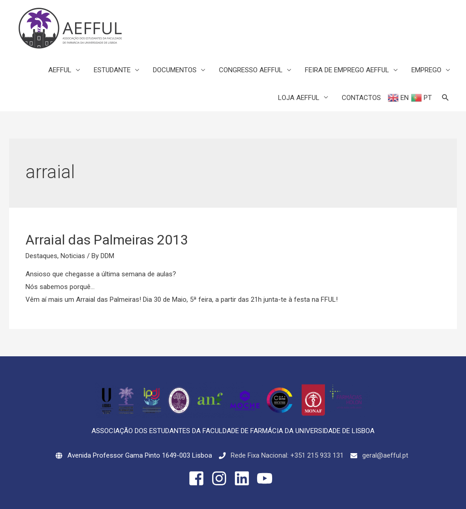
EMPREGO (426, 70)
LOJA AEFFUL (298, 98)
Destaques (41, 256)
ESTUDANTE (112, 70)
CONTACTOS (361, 98)
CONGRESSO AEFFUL (251, 70)
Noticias (73, 256)
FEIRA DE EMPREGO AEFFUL (347, 70)
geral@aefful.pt (385, 455)
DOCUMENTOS (175, 70)
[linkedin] (244, 478)
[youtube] (267, 478)
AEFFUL (59, 70)
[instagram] (221, 478)
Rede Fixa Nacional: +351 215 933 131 (287, 455)
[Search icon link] (445, 97)
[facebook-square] (198, 478)
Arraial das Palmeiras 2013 (106, 240)
